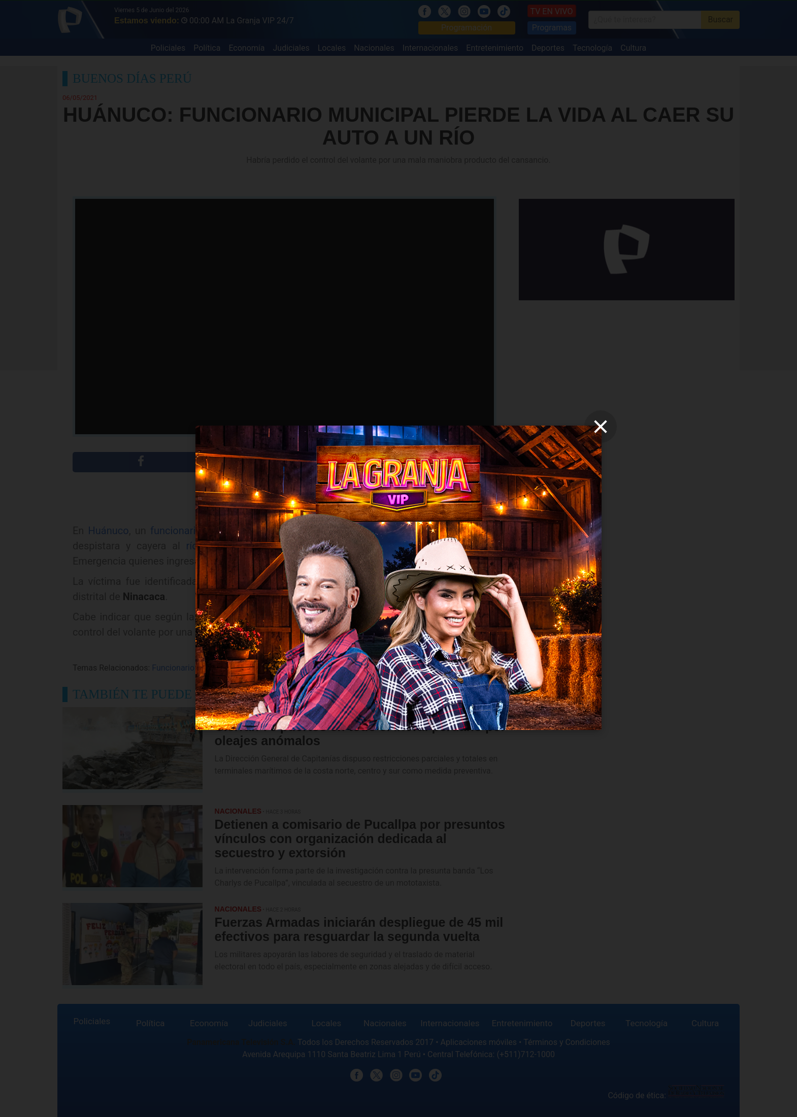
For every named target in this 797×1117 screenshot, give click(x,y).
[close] (600, 426)
